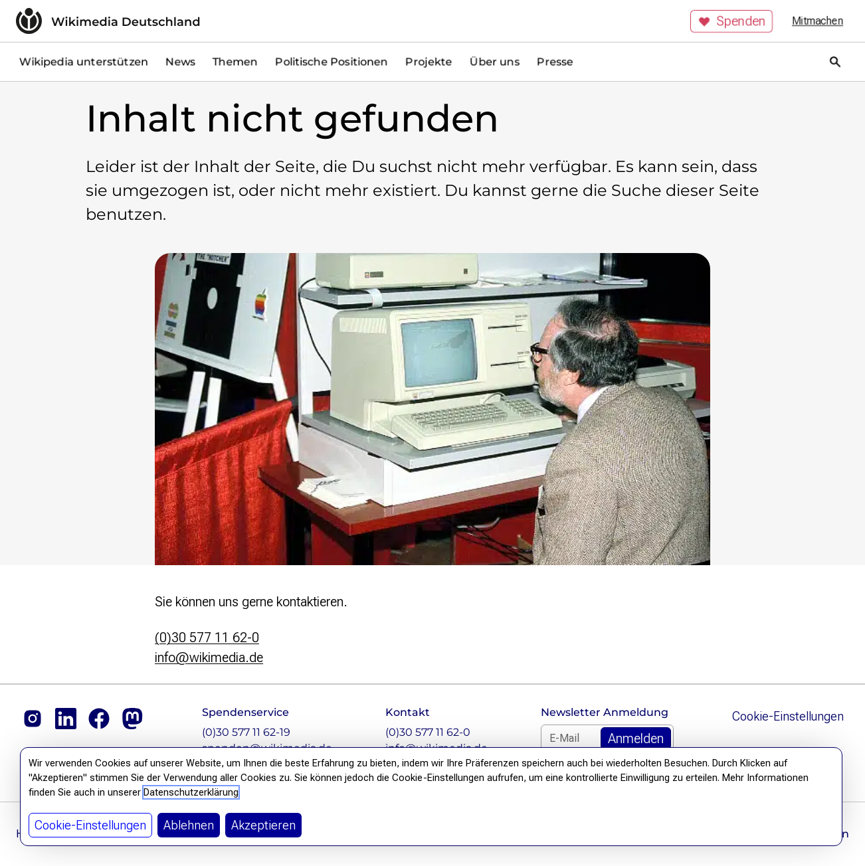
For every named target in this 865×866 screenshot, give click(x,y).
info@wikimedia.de (209, 657)
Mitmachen (817, 21)
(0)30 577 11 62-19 (246, 732)
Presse (555, 61)
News (180, 61)
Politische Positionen (331, 61)
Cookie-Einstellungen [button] (90, 825)
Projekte (428, 61)
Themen (235, 61)
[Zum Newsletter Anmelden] (636, 738)
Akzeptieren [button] (263, 825)
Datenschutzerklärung (191, 792)
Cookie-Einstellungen (788, 716)
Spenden (731, 21)
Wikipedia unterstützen (83, 61)
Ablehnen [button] (188, 825)
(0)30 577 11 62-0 (207, 638)
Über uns (495, 61)
